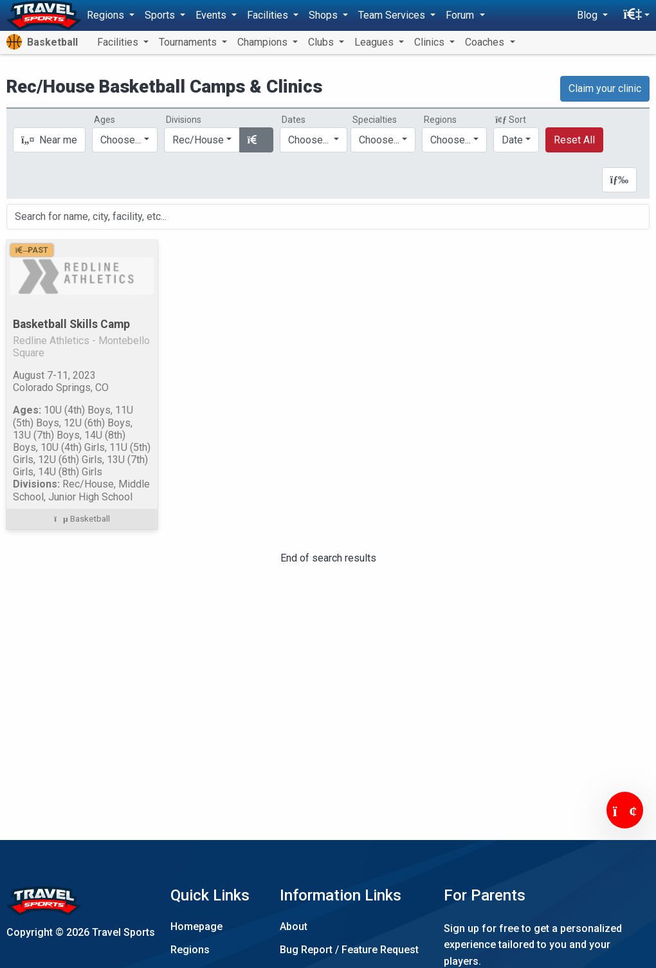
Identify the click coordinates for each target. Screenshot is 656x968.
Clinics (430, 42)
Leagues (375, 42)
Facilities (119, 42)
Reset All (574, 140)
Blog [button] (588, 15)
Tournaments (189, 42)
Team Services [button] (393, 15)
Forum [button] (461, 15)
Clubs (322, 42)
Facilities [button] (269, 15)
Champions (263, 42)
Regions (190, 950)
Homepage (196, 926)
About (293, 926)
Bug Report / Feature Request (349, 950)
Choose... (450, 140)
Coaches (486, 42)
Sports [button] (161, 15)
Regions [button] (107, 15)
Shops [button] (324, 15)
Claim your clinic (605, 88)
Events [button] (212, 15)
